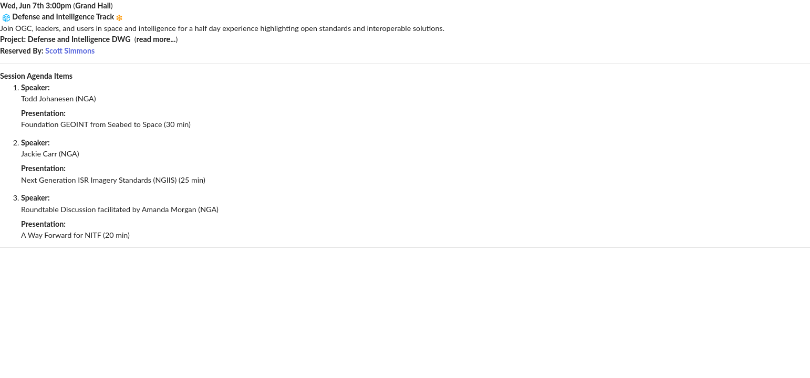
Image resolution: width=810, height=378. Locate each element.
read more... (156, 39)
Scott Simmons (70, 50)
